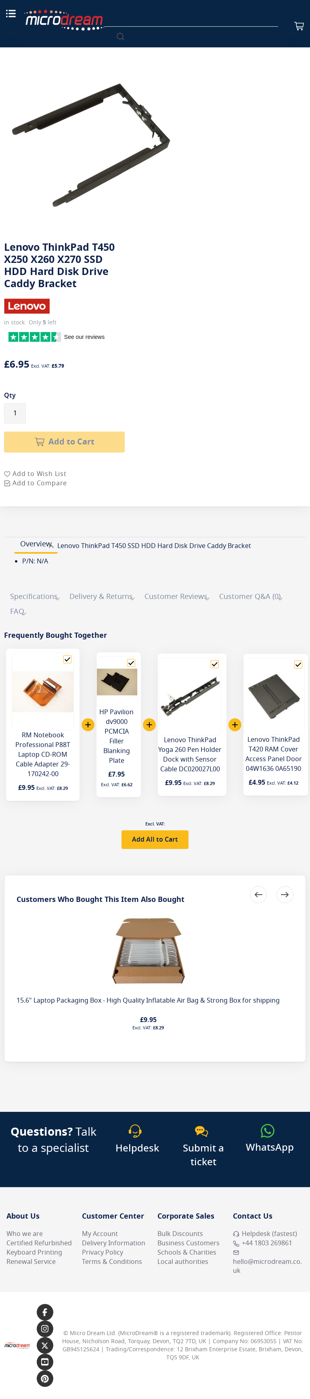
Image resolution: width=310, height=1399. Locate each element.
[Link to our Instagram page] (45, 1329)
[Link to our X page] (45, 1345)
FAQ (17, 611)
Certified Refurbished (39, 1243)
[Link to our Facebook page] (45, 1312)
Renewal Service (31, 1262)
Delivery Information (113, 1243)
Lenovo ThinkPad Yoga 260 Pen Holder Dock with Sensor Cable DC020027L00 (190, 754)
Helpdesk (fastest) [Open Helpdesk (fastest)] (265, 1234)
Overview (36, 544)
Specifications (34, 596)
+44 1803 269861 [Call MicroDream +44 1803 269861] (262, 1243)
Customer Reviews (176, 596)
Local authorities (182, 1262)
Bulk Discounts (180, 1234)
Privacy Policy (102, 1252)
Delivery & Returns (101, 596)
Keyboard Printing (34, 1252)
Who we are (24, 1234)
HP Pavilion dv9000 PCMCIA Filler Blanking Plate (116, 736)
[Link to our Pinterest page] (45, 1378)
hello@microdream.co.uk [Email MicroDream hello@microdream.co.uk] (267, 1262)
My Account (100, 1234)
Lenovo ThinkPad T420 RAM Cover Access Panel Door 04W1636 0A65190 (273, 754)
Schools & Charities (186, 1252)
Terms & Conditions (112, 1262)
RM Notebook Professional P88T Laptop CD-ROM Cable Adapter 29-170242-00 (42, 754)
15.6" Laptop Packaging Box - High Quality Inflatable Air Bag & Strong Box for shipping (148, 1000)
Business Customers (188, 1243)
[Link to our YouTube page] (45, 1362)
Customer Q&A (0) (250, 596)
